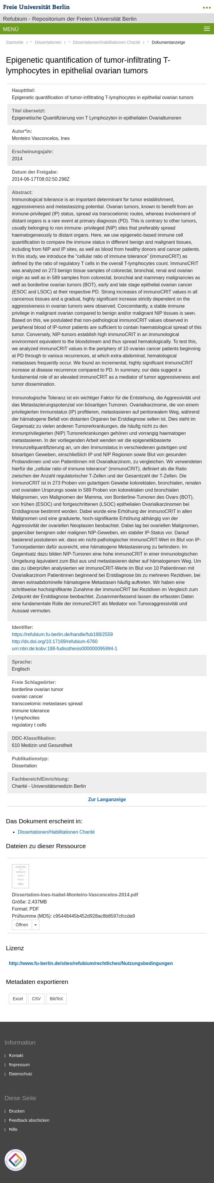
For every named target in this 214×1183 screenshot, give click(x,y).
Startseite (14, 42)
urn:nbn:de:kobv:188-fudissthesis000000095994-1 (64, 648)
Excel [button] (18, 998)
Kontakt (16, 1055)
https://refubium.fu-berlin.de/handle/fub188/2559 (62, 634)
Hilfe (13, 1129)
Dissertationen (48, 42)
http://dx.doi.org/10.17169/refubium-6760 (55, 641)
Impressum (19, 1064)
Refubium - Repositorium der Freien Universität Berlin (70, 19)
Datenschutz (20, 1073)
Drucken (17, 1111)
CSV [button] (36, 998)
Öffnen (22, 924)
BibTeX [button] (56, 998)
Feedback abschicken (29, 1120)
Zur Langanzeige (107, 799)
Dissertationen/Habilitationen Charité (106, 42)
